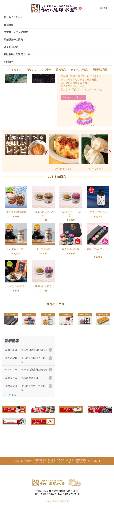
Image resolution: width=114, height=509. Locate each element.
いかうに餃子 (96, 152)
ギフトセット (14, 69)
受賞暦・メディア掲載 (16, 32)
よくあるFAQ (11, 47)
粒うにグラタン (64, 152)
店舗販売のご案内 (13, 39)
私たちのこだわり (13, 17)
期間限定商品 (100, 69)
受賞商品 (61, 69)
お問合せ (8, 61)
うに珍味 (46, 69)
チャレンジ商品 (79, 69)
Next (110, 151)
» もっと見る (9, 395)
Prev (47, 151)
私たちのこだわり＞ (73, 97)
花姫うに (31, 69)
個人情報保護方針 (51, 461)
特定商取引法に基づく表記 (40, 461)
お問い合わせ (93, 461)
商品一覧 (19, 461)
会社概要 (8, 24)
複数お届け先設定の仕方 (17, 54)
